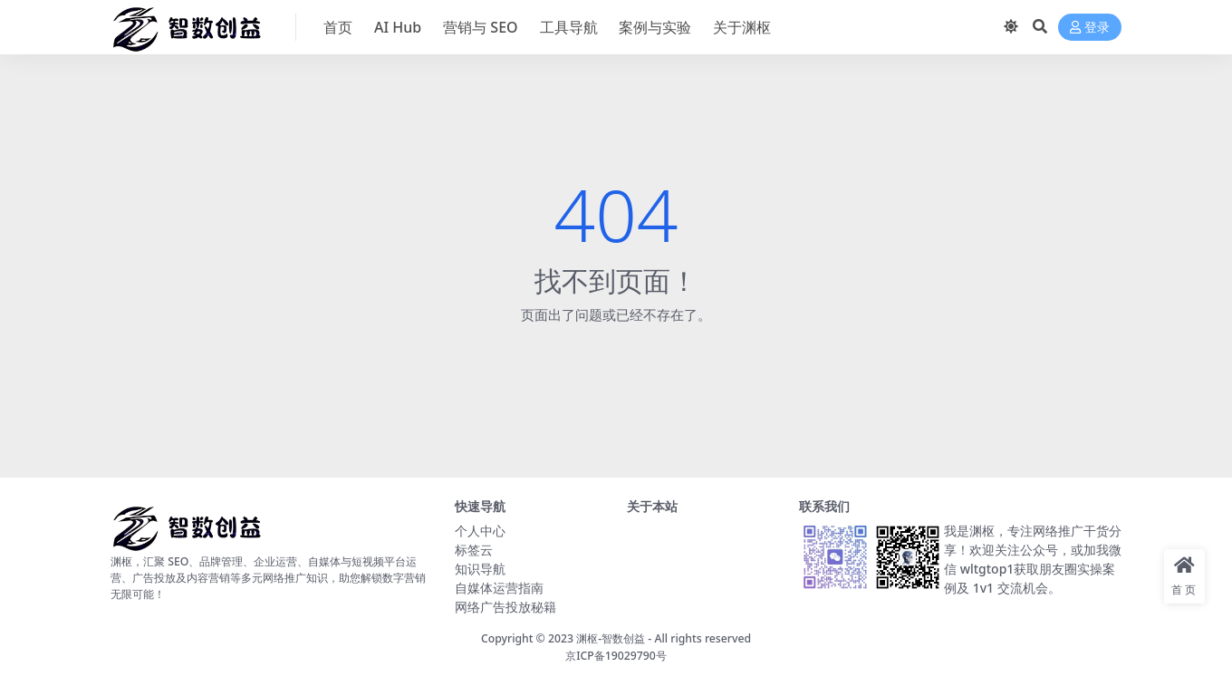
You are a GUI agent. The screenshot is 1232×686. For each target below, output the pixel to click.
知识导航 (480, 568)
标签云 (474, 549)
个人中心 (480, 530)
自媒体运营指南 (499, 587)
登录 (1090, 27)
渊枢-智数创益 (610, 638)
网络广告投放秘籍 (505, 606)
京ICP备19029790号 (616, 655)
